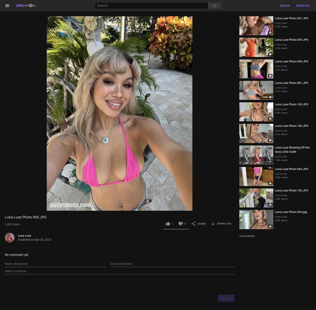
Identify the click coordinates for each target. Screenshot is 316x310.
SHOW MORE (246, 236)
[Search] (151, 5)
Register (303, 5)
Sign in (285, 5)
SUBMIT (226, 298)
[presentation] (203, 284)
